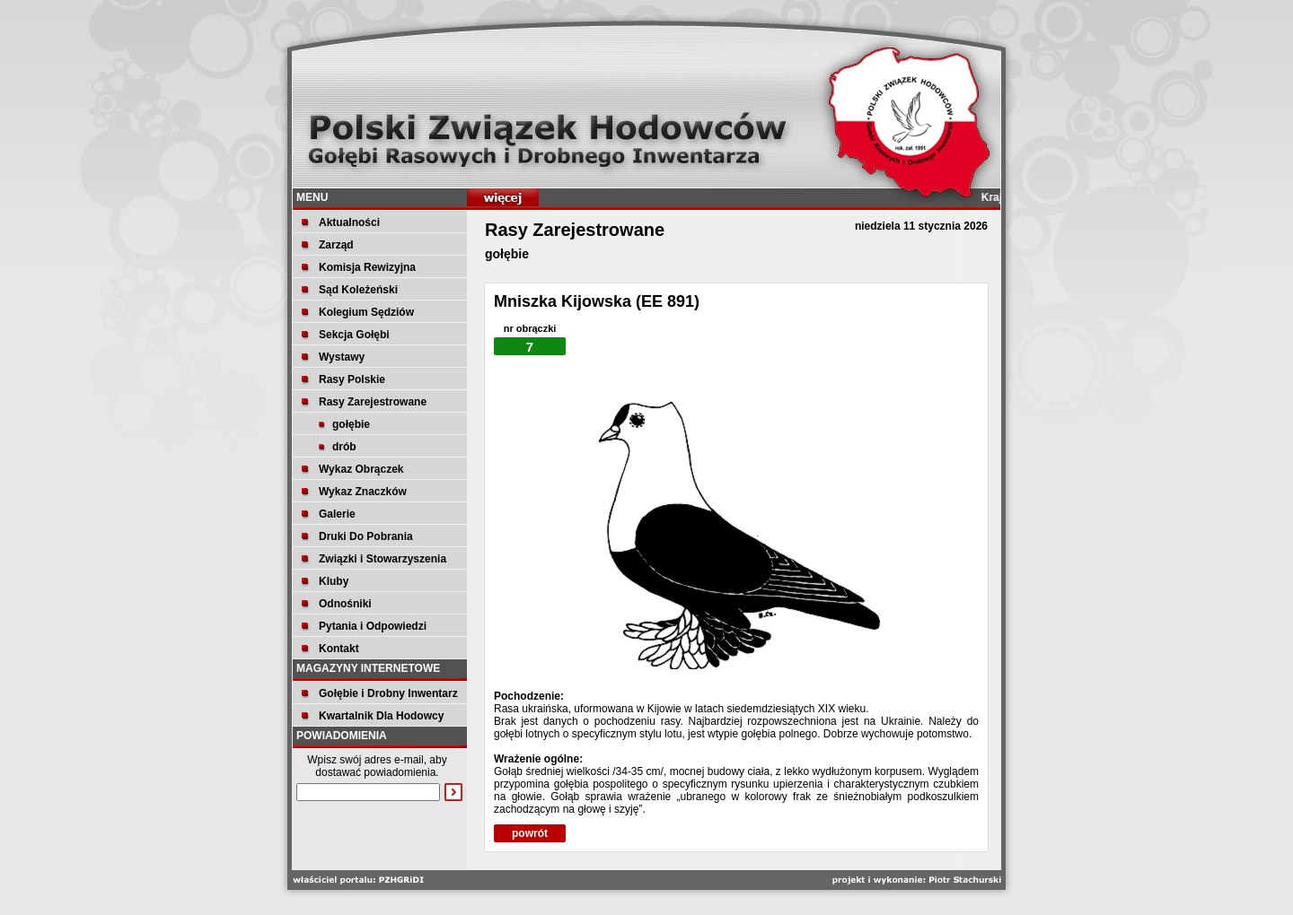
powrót (530, 833)
